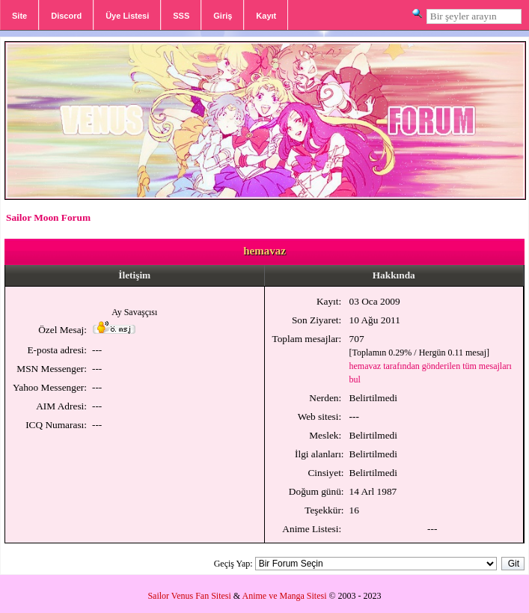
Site (19, 15)
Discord (66, 15)
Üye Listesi (127, 15)
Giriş (222, 15)
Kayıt (266, 15)
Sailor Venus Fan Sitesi (188, 596)
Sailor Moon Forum (48, 217)
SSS (181, 15)
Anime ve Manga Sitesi (284, 596)
